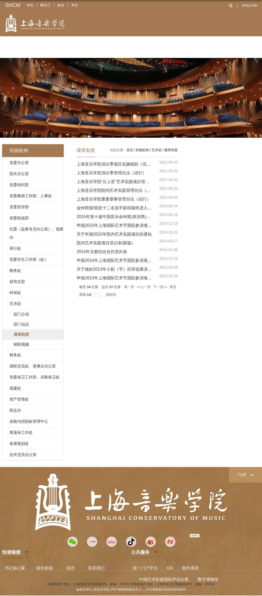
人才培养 (113, 45)
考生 (74, 5)
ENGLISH (250, 5)
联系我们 (96, 568)
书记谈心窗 (15, 568)
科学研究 (139, 45)
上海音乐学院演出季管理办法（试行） (112, 173)
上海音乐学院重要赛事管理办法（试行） (114, 199)
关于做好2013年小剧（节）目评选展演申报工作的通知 (126, 269)
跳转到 (111, 295)
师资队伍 (86, 45)
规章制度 (171, 150)
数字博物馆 (208, 579)
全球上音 (220, 45)
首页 (130, 150)
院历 (71, 568)
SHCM (12, 5)
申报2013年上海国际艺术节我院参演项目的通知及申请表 (128, 278)
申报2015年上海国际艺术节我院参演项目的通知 (120, 225)
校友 (61, 5)
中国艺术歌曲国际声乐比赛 (163, 579)
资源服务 (246, 45)
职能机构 (142, 150)
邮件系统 (190, 568)
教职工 (45, 5)
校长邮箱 (45, 568)
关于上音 (32, 45)
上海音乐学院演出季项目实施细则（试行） (116, 164)
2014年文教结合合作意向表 (102, 251)
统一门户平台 (145, 568)
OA (170, 568)
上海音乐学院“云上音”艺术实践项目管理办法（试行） (125, 181)
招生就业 (193, 45)
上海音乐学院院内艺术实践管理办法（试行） (118, 190)
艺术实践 (166, 45)
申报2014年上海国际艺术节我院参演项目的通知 (120, 260)
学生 (30, 5)
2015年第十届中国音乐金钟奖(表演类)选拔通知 (119, 216)
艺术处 (157, 150)
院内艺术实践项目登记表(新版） (106, 243)
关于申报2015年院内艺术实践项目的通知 (114, 234)
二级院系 (59, 45)
